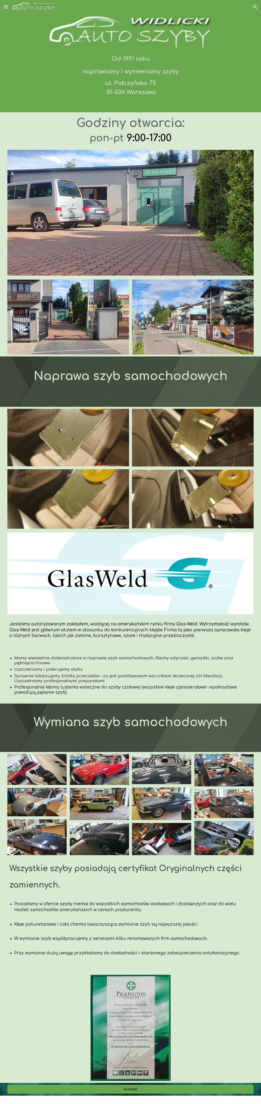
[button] (6, 7)
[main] (130, 75)
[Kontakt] (130, 1089)
